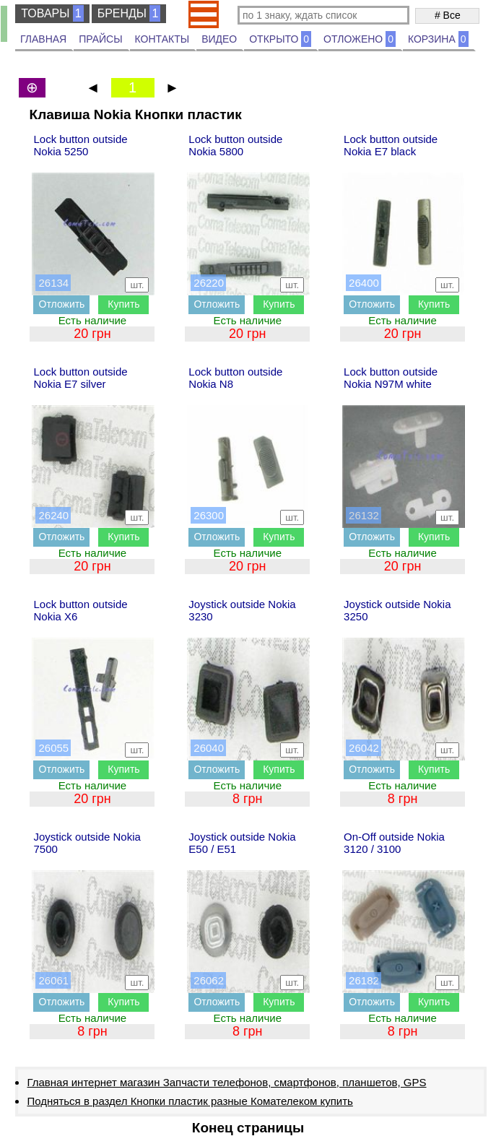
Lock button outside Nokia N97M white (391, 377)
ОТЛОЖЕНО (359, 39)
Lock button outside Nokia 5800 (235, 145)
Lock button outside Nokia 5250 (80, 145)
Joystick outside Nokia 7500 (86, 843)
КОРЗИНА (438, 39)
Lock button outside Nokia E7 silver (80, 377)
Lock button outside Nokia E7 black (391, 145)
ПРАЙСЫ (100, 39)
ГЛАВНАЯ (43, 39)
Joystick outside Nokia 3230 (241, 610)
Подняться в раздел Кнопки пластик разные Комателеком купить (189, 1101)
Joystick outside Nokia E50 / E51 (241, 843)
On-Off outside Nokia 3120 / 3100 (394, 843)
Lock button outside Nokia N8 (235, 377)
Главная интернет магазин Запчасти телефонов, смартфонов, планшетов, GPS (226, 1082)
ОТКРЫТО (280, 39)
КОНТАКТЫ (162, 39)
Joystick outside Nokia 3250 (397, 610)
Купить (123, 304)
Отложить (62, 304)
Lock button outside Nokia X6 (80, 610)
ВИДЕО (219, 39)
